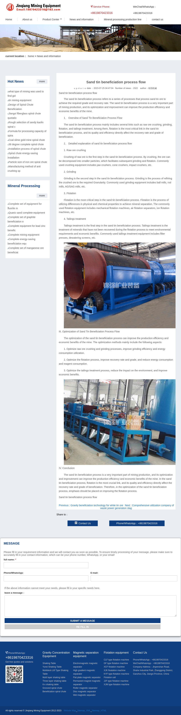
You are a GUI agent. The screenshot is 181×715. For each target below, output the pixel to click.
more (42, 81)
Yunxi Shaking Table (52, 667)
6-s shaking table (51, 684)
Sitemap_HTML (99, 710)
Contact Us (83, 523)
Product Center (51, 19)
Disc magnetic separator (84, 691)
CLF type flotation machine (116, 660)
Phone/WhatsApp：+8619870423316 (136, 523)
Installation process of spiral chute (27, 148)
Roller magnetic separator (85, 688)
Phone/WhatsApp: (14, 573)
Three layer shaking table (54, 681)
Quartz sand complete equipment (26, 212)
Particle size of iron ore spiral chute (27, 162)
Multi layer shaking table (54, 677)
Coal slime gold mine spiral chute (26, 140)
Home (8, 19)
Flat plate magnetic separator (87, 677)
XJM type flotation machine (116, 684)
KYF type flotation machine (116, 674)
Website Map (70, 710)
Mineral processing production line (122, 19)
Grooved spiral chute (52, 688)
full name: (10, 559)
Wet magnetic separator (84, 695)
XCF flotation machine (114, 667)
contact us (157, 19)
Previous (91, 505)
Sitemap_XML (83, 710)
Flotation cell (110, 677)
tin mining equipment (19, 100)
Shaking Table (49, 663)
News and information (82, 19)
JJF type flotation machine (116, 681)
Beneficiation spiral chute (54, 691)
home (31, 56)
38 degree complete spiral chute (26, 144)
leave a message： (14, 592)
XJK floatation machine (114, 670)
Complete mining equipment (23, 234)
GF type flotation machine (116, 663)
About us (27, 19)
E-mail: (94, 573)
